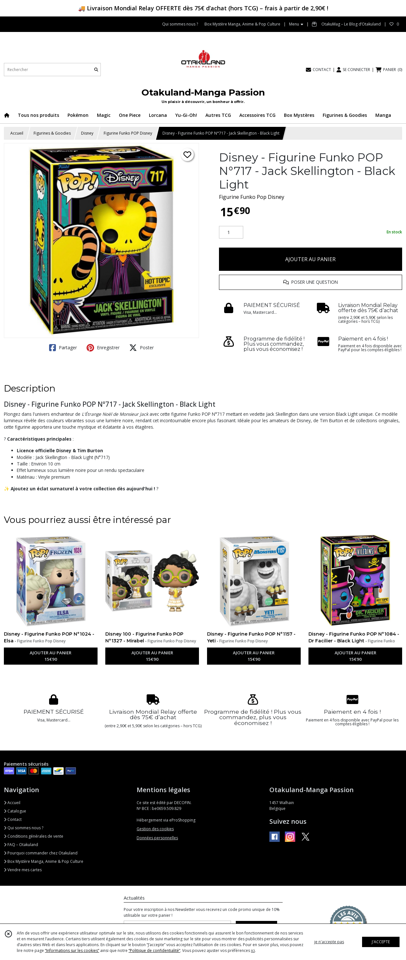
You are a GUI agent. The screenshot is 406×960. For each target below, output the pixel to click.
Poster (141, 348)
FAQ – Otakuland (21, 844)
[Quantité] (231, 232)
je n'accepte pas (329, 942)
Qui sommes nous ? (23, 828)
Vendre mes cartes (23, 870)
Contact (13, 819)
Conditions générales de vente (33, 836)
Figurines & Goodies (52, 133)
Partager (63, 348)
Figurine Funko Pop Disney (251, 196)
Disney (87, 133)
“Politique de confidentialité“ (154, 950)
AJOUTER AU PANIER (310, 259)
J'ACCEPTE (381, 942)
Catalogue (15, 811)
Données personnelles (157, 838)
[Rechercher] (96, 69)
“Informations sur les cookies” (72, 950)
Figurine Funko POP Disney (128, 133)
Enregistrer (103, 348)
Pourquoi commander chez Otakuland (41, 853)
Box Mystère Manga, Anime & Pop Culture (43, 861)
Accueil (16, 133)
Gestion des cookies (155, 829)
